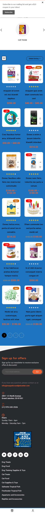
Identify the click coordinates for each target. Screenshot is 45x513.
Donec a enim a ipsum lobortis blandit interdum (33, 138)
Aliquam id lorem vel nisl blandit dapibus (11, 94)
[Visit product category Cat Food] (22, 29)
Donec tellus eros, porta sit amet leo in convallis (11, 228)
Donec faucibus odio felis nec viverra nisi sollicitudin (11, 182)
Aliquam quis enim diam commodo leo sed (34, 94)
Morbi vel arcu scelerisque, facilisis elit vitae (11, 315)
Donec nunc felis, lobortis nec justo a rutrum (34, 182)
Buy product (18, 208)
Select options (40, 75)
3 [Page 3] (15, 335)
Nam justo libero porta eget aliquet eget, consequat (33, 315)
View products (18, 296)
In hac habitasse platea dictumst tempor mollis (11, 272)
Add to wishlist (18, 80)
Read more (40, 252)
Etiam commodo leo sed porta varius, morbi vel (34, 228)
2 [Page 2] (10, 335)
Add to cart (18, 75)
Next (21, 335)
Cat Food (22, 40)
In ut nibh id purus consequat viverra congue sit (34, 272)
